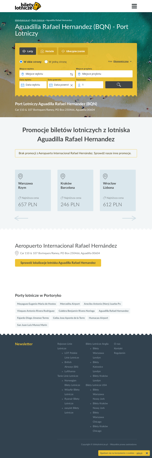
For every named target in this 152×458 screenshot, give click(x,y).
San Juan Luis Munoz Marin (32, 325)
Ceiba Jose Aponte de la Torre (69, 318)
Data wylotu (25, 79)
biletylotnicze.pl (22, 20)
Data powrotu (54, 79)
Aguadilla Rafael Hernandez (113, 311)
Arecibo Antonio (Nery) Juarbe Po (102, 304)
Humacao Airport (98, 318)
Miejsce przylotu (84, 68)
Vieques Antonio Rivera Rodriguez (35, 311)
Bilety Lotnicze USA (96, 385)
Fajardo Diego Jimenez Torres (33, 318)
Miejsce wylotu (26, 68)
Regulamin (119, 353)
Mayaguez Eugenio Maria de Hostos (36, 304)
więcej (139, 453)
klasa (110, 61)
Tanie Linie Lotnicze (67, 376)
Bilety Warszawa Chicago (98, 417)
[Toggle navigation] (134, 6)
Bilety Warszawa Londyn (98, 353)
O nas (117, 344)
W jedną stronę (58, 61)
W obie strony (33, 61)
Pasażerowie (81, 79)
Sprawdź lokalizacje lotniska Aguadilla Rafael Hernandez (58, 262)
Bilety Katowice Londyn (98, 367)
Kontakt (118, 348)
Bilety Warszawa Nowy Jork (99, 394)
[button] (129, 218)
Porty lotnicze (38, 20)
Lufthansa (70, 371)
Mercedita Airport (70, 304)
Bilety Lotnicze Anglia (97, 344)
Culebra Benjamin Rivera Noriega (77, 311)
